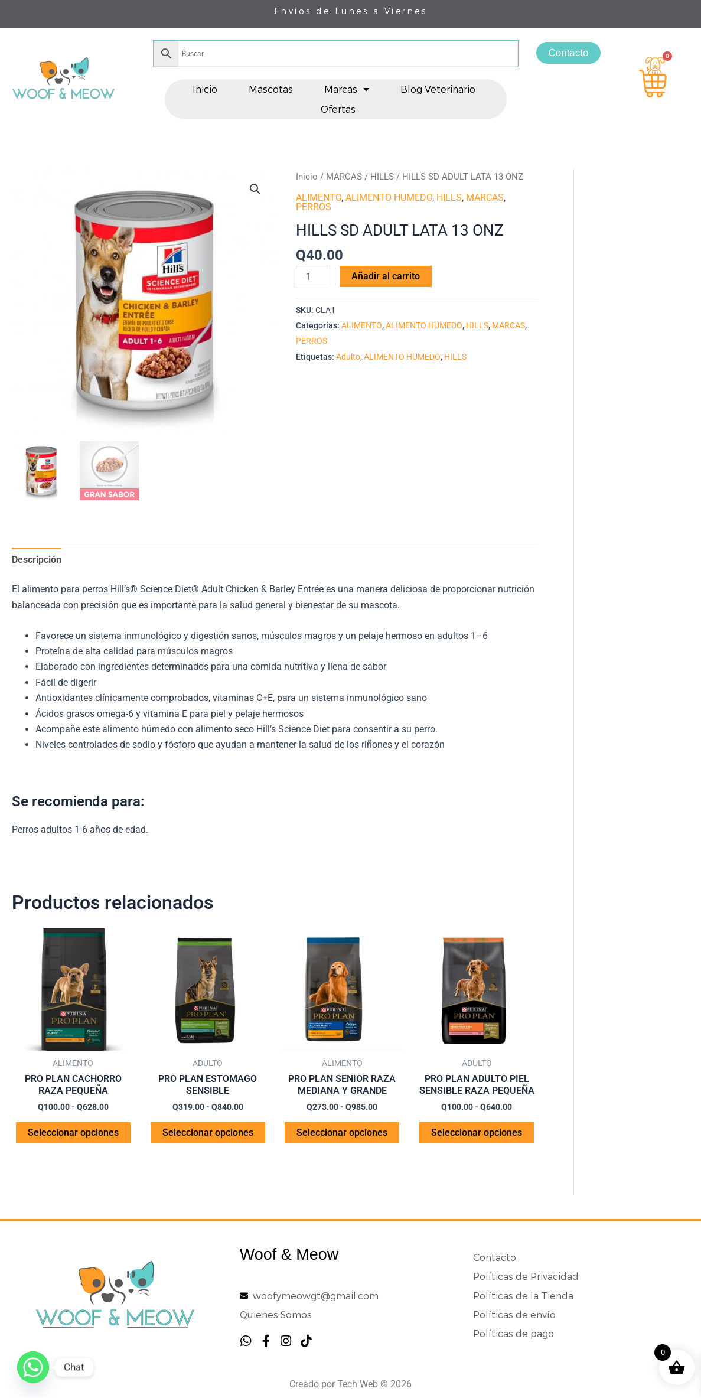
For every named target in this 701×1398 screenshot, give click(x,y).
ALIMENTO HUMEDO (388, 197)
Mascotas (271, 88)
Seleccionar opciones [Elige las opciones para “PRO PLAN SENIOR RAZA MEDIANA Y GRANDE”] (341, 1132)
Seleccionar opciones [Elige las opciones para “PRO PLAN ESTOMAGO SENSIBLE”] (207, 1132)
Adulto (348, 357)
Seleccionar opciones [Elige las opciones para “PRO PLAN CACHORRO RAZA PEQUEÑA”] (73, 1132)
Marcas (346, 89)
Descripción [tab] (36, 559)
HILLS (382, 176)
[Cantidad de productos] (313, 277)
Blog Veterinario (437, 88)
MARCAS (344, 176)
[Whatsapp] (33, 1367)
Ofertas (338, 109)
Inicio (205, 88)
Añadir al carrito (385, 276)
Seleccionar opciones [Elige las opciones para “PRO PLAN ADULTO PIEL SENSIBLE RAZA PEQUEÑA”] (476, 1132)
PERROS (313, 207)
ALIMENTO (318, 197)
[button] (255, 189)
